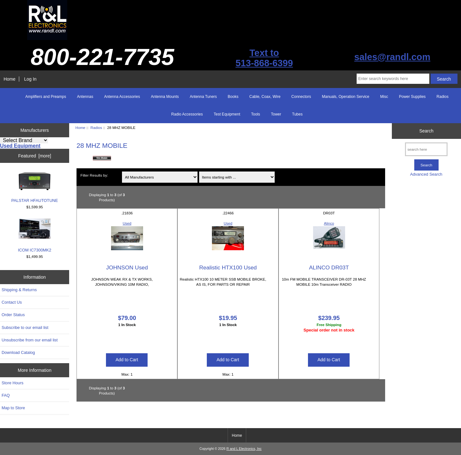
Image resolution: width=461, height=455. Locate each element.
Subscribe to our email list (25, 327)
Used (127, 223)
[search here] (426, 149)
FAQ (6, 395)
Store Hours (12, 382)
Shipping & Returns (19, 289)
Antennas (85, 96)
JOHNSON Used (127, 267)
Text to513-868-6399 (264, 58)
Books (233, 96)
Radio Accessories (187, 114)
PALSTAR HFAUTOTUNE (34, 187)
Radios (96, 127)
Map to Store (13, 407)
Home (9, 79)
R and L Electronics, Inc (244, 449)
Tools (255, 114)
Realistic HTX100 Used (228, 267)
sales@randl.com (392, 57)
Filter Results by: (94, 175)
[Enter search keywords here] (393, 79)
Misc (384, 96)
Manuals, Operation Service (345, 96)
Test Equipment (227, 114)
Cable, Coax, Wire (264, 96)
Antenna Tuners (203, 96)
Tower (276, 114)
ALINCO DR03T (329, 267)
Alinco (329, 223)
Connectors (301, 96)
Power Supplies (412, 96)
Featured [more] (34, 155)
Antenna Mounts (165, 96)
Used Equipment (20, 145)
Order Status (13, 314)
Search (426, 130)
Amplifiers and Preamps (45, 96)
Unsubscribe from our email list (30, 340)
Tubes (297, 114)
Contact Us (12, 302)
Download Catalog (18, 352)
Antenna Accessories (122, 96)
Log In (30, 79)
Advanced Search (426, 174)
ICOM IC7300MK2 (34, 236)
